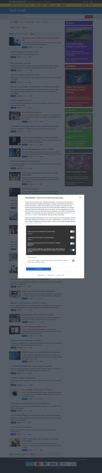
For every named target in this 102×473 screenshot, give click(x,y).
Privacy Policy (60, 275)
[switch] (72, 231)
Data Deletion (41, 275)
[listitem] (51, 228)
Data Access (51, 275)
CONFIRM (38, 269)
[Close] (80, 198)
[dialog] (51, 236)
